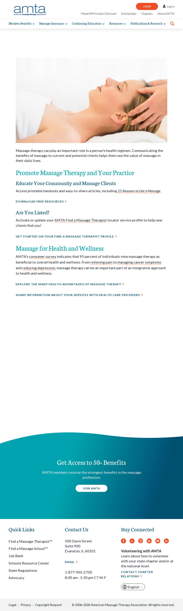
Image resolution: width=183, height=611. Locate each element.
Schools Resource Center (29, 563)
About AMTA (165, 13)
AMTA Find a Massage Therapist (81, 220)
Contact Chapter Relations (137, 574)
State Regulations (23, 570)
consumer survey (42, 256)
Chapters (147, 13)
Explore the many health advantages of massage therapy (68, 284)
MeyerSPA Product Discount (98, 13)
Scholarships (129, 13)
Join (147, 6)
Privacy (26, 605)
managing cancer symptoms (139, 262)
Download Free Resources (40, 201)
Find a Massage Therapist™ (30, 541)
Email (70, 562)
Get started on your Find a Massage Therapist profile (65, 236)
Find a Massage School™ (28, 548)
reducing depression (38, 268)
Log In (170, 6)
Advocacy (16, 578)
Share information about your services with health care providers (78, 294)
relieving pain (101, 262)
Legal (12, 605)
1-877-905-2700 (78, 572)
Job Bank (16, 556)
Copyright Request (48, 605)
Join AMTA (91, 488)
